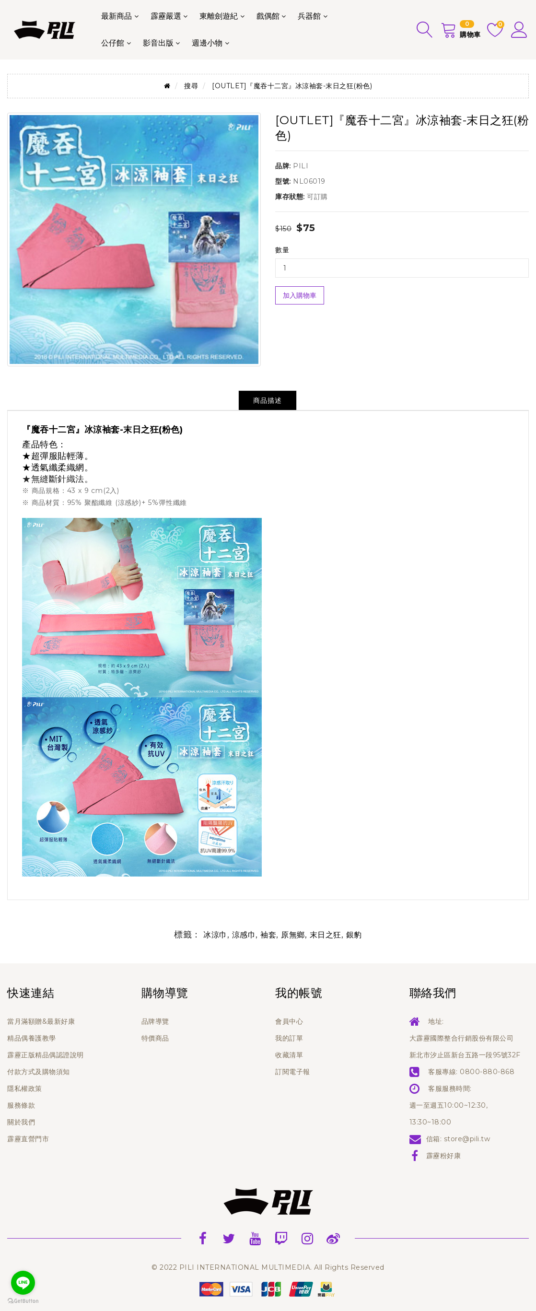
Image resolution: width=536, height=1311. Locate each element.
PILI (300, 166)
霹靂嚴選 (166, 16)
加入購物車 (299, 295)
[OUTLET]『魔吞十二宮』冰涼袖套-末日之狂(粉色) (292, 86)
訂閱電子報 (292, 1071)
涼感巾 (244, 934)
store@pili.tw (467, 1139)
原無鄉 (293, 934)
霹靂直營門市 (28, 1139)
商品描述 (267, 400)
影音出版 (158, 42)
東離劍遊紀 (218, 16)
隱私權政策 (24, 1088)
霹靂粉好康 (443, 1155)
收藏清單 (289, 1055)
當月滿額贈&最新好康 (41, 1021)
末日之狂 (325, 934)
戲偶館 (268, 16)
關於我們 (21, 1122)
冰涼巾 (215, 934)
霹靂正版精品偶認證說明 (45, 1055)
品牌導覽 (155, 1021)
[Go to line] (23, 1283)
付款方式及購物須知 (38, 1071)
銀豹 (354, 934)
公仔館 (112, 42)
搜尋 (191, 86)
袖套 (268, 934)
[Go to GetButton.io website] (23, 1301)
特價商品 (155, 1038)
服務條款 (21, 1105)
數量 (282, 250)
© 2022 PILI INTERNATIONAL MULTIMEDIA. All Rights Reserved (268, 1267)
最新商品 (116, 16)
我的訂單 (289, 1038)
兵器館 (309, 16)
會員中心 (289, 1021)
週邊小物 (207, 42)
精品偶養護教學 (31, 1038)
